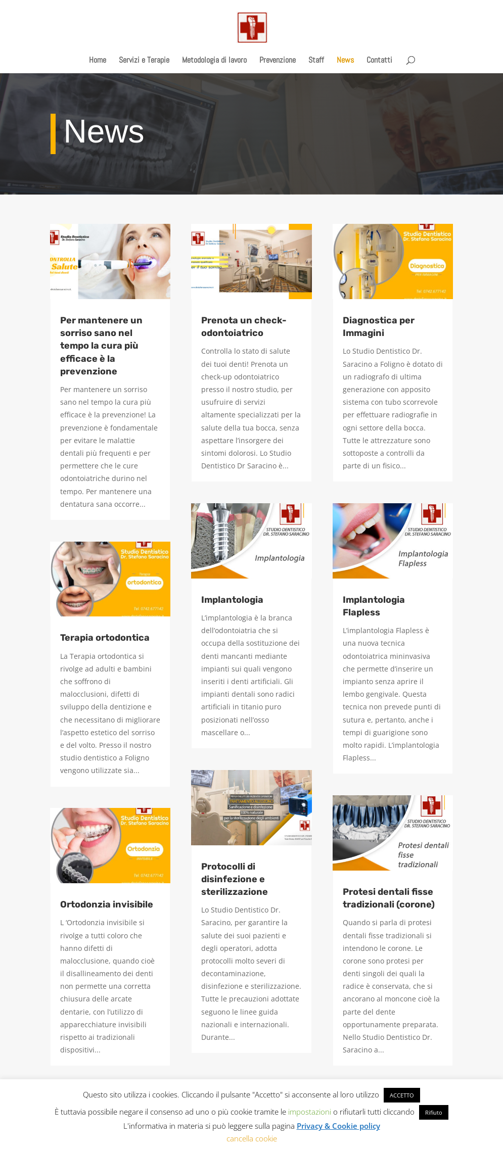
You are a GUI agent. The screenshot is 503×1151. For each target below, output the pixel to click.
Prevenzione (277, 61)
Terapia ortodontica (105, 637)
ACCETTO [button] (402, 1095)
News (345, 61)
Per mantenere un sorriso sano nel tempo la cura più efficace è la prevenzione (101, 346)
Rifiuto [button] (433, 1112)
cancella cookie (251, 1138)
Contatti (379, 61)
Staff (316, 61)
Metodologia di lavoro (214, 61)
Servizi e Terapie (144, 61)
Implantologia (232, 599)
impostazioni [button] (309, 1112)
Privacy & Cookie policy (338, 1126)
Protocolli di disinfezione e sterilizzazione (234, 879)
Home (97, 61)
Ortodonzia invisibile (106, 904)
